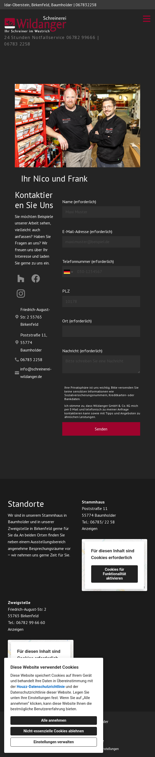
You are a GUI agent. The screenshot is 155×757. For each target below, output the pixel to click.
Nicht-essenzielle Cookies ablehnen (53, 731)
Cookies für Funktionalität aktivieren (114, 574)
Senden (101, 428)
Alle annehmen (53, 720)
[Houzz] (21, 279)
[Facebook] (36, 279)
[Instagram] (21, 293)
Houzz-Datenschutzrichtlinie (41, 687)
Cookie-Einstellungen (104, 749)
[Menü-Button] (146, 19)
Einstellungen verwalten (54, 742)
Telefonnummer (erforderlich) (101, 268)
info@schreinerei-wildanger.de (36, 372)
